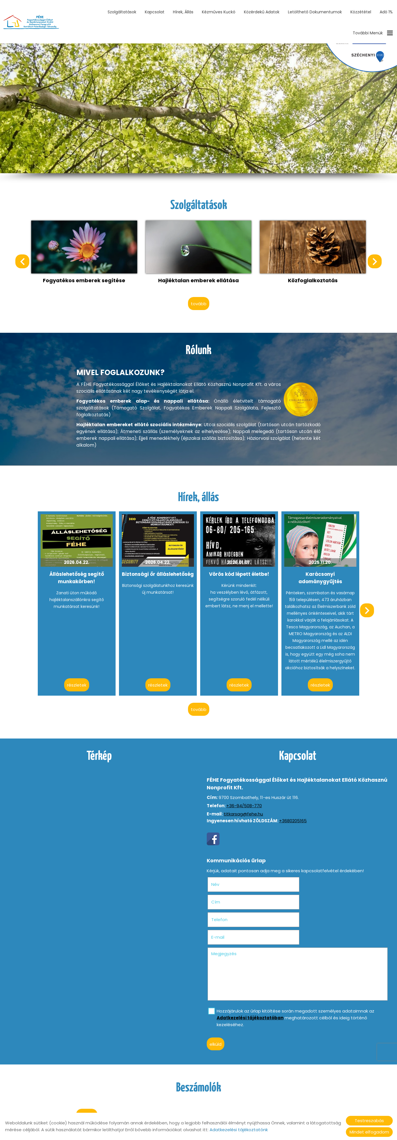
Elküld (216, 1007)
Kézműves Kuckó (218, 12)
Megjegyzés (224, 917)
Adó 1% (386, 12)
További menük (373, 33)
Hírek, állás (183, 12)
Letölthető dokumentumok (315, 12)
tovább (198, 303)
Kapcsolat (154, 12)
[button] (374, 261)
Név (224, 883)
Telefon (229, 900)
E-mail (317, 900)
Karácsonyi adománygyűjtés (320, 577)
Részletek (77, 684)
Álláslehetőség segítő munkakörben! (77, 577)
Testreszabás (369, 1121)
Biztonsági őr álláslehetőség (158, 573)
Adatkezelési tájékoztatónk (239, 1130)
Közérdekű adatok (261, 12)
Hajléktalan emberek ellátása (198, 279)
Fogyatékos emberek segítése (84, 279)
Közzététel (360, 12)
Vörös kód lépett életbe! (239, 573)
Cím (306, 883)
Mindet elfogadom (369, 1132)
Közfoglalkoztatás (312, 279)
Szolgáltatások (122, 12)
